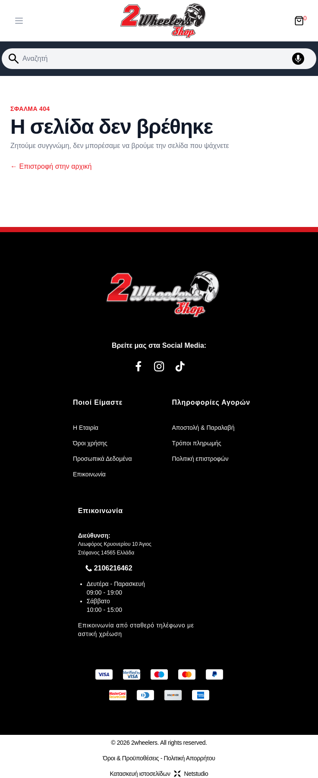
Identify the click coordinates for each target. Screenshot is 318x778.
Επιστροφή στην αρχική (50, 166)
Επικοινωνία (89, 474)
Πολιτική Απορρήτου (189, 758)
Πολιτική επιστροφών (200, 458)
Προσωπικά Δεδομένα (102, 458)
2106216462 (113, 568)
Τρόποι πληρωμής (196, 443)
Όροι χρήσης (90, 443)
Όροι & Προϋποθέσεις (131, 758)
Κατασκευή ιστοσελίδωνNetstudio (159, 773)
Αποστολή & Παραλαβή (203, 427)
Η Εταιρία (85, 427)
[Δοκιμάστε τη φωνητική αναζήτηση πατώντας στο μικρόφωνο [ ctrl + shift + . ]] (302, 59)
